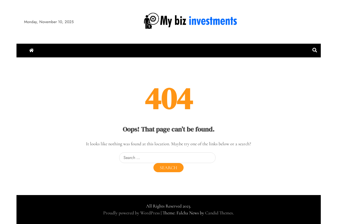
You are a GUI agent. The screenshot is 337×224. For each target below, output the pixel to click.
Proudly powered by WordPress (132, 213)
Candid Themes (219, 213)
